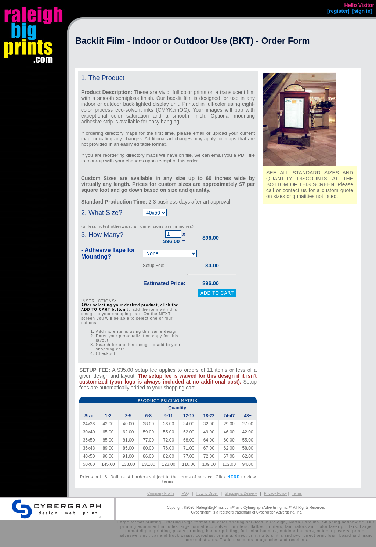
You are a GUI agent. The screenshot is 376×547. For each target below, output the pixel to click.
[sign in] (362, 11)
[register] (338, 11)
